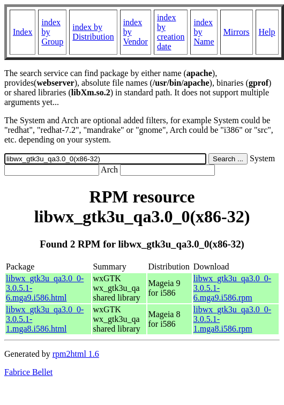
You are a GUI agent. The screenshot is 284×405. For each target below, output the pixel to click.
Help (267, 31)
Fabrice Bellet (28, 372)
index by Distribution (93, 31)
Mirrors (236, 31)
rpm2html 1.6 (76, 353)
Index (22, 31)
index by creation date (171, 32)
